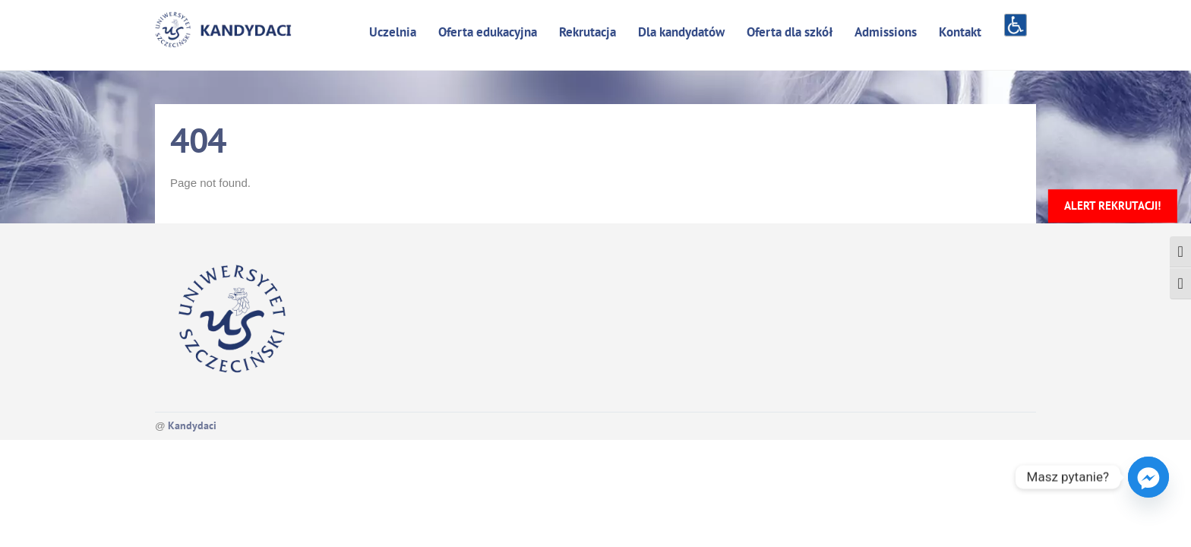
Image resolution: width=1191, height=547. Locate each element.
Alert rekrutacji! (1112, 205)
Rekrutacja (587, 32)
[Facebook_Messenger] (1148, 477)
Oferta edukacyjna (487, 32)
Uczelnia (392, 32)
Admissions (886, 32)
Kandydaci (192, 425)
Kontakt (960, 32)
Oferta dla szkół (789, 32)
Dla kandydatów (681, 32)
